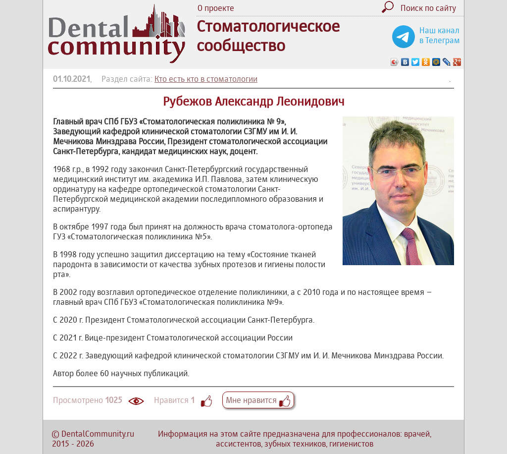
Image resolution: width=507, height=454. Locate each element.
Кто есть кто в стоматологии (205, 79)
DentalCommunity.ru (97, 434)
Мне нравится (258, 400)
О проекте (216, 8)
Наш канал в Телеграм (439, 35)
